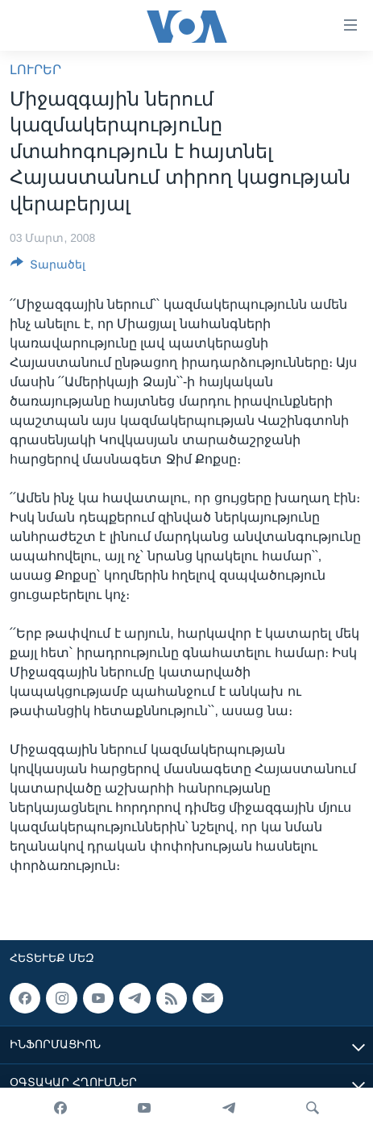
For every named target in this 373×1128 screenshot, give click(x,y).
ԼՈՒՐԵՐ (35, 70)
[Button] (47, 267)
